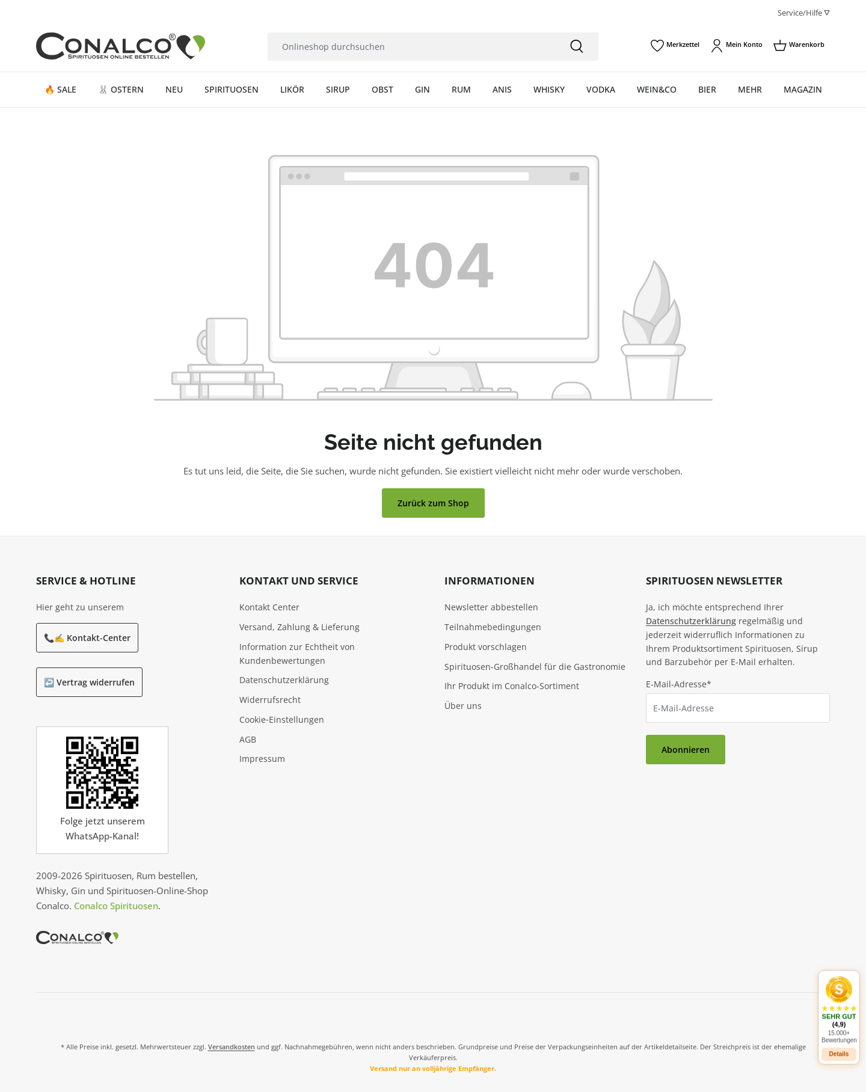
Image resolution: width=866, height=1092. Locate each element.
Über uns (463, 705)
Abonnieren (686, 749)
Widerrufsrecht (270, 699)
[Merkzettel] (675, 45)
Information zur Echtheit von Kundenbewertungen (297, 653)
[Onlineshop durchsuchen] (411, 46)
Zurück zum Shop (433, 503)
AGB (247, 739)
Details (839, 1046)
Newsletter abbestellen (491, 607)
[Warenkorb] (799, 45)
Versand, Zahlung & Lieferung (299, 627)
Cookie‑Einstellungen (281, 719)
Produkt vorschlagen (485, 646)
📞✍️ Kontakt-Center (87, 637)
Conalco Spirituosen (116, 906)
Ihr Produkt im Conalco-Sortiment (511, 686)
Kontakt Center (269, 607)
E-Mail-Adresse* (678, 684)
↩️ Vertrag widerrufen (89, 682)
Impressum (262, 758)
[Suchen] (576, 46)
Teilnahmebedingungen (492, 627)
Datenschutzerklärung (284, 680)
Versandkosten (231, 1046)
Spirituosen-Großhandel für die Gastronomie (534, 666)
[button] (838, 1001)
